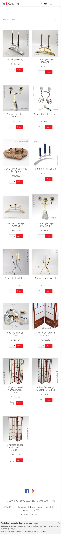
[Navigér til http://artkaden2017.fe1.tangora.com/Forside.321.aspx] (10, 3)
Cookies (43, 531)
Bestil (19, 70)
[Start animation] (40, 3)
